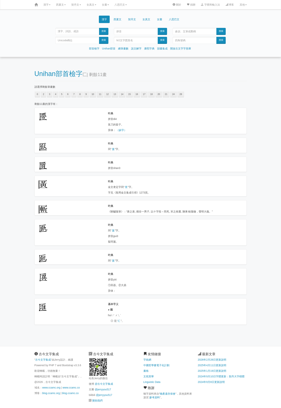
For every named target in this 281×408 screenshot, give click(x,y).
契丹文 (76, 4)
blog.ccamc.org (51, 393)
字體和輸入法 (210, 4)
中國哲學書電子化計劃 (156, 365)
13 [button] (115, 94)
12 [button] (107, 94)
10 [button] (93, 94)
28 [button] (181, 94)
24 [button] (173, 94)
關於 (177, 4)
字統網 (147, 359)
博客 (230, 4)
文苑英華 (148, 376)
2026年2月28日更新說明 (212, 359)
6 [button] (68, 94)
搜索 (103, 31)
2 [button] (43, 94)
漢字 (46, 4)
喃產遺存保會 (167, 393)
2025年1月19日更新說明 (212, 370)
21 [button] (166, 94)
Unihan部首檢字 (58, 74)
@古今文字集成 (104, 383)
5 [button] (61, 94)
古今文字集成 (43, 359)
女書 (105, 4)
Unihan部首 (108, 48)
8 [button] (80, 94)
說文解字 (136, 48)
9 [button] (86, 94)
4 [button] (55, 94)
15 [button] (129, 94)
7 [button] (74, 94)
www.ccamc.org (51, 387)
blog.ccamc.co (70, 393)
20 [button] (159, 94)
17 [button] (144, 94)
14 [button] (122, 94)
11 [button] (100, 94)
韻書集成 (162, 48)
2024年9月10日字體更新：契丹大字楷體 (221, 376)
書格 (146, 370)
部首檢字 (94, 48)
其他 (243, 4)
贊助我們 (97, 400)
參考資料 (154, 397)
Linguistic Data (152, 381)
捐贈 (191, 4)
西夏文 (61, 4)
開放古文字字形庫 (180, 48)
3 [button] (49, 94)
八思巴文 (121, 4)
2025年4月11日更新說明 (212, 365)
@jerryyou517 (103, 389)
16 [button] (137, 94)
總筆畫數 (123, 48)
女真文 (91, 4)
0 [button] (37, 94)
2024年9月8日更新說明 (211, 381)
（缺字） (121, 130)
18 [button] (151, 94)
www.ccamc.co (71, 387)
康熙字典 (149, 48)
